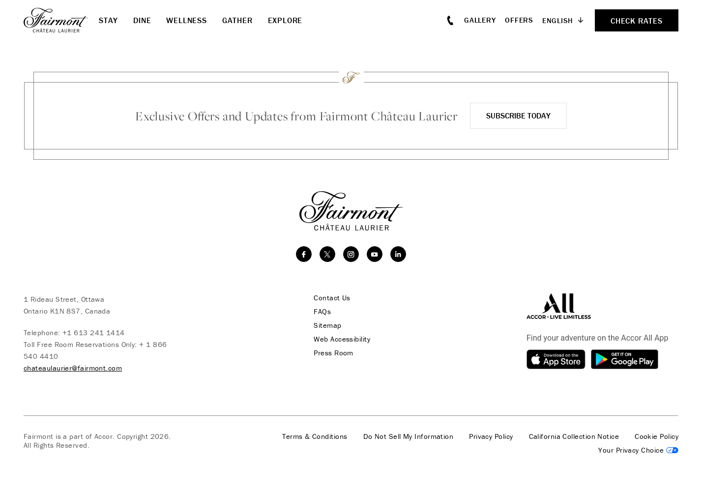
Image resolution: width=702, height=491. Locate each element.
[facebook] (304, 254)
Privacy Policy (491, 436)
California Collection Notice (574, 436)
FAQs (321, 311)
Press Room (333, 352)
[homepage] (61, 20)
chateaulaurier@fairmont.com (73, 368)
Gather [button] (237, 20)
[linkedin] (398, 254)
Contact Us (331, 297)
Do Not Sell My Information (408, 436)
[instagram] (351, 254)
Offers (519, 20)
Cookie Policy (656, 436)
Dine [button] (142, 20)
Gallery (480, 20)
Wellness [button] (186, 20)
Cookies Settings (638, 450)
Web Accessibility (341, 339)
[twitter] (327, 254)
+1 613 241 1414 (93, 332)
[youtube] (374, 254)
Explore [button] (285, 20)
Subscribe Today (518, 115)
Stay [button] (108, 20)
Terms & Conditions (314, 436)
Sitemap (327, 325)
